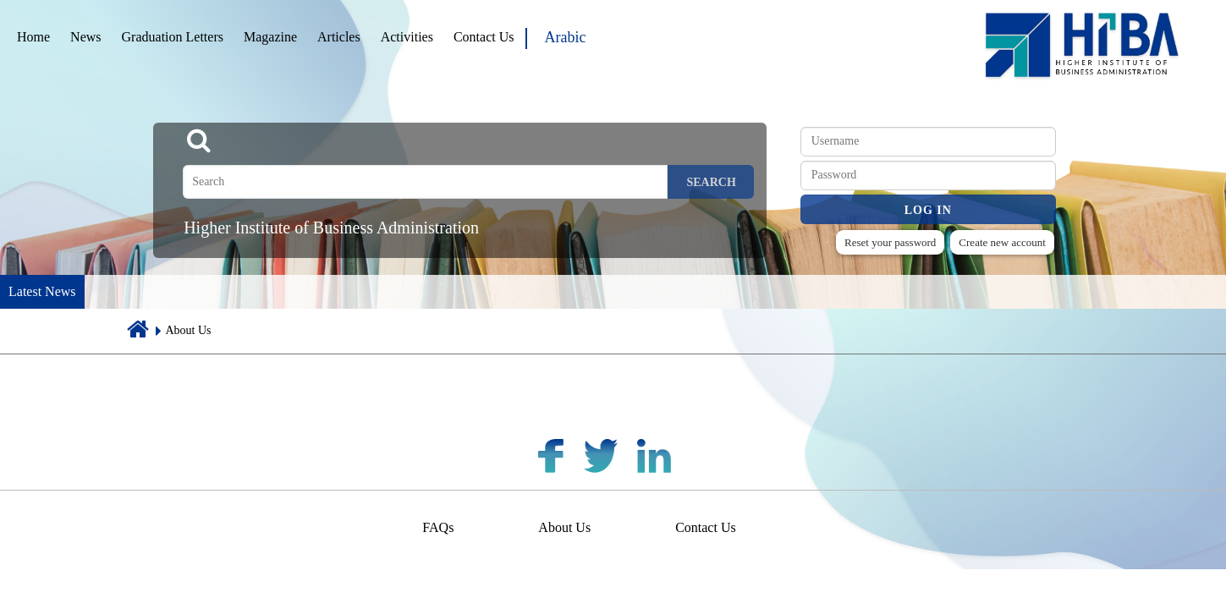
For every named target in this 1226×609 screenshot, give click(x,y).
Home (33, 37)
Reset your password (890, 242)
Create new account (1002, 242)
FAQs (438, 527)
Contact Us (484, 37)
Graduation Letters (172, 37)
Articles (338, 37)
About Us (564, 527)
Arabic (565, 37)
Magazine (270, 37)
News (85, 37)
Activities (407, 37)
